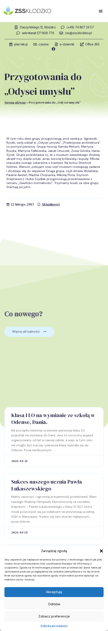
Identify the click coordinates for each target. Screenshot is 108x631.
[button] (101, 551)
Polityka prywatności (54, 625)
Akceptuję (54, 592)
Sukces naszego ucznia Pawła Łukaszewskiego (46, 485)
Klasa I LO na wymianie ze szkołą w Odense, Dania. (53, 419)
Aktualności (51, 204)
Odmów (54, 604)
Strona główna (15, 102)
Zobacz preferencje (54, 616)
